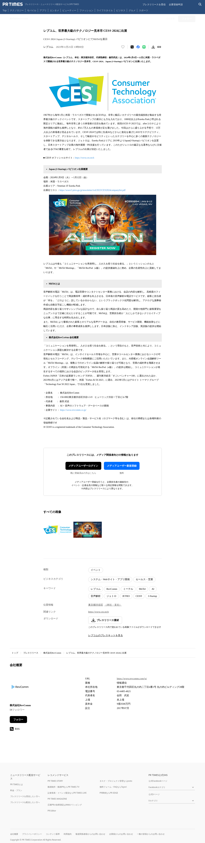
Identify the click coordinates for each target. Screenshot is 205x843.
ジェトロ (111, 596)
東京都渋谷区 (95, 604)
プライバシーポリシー (32, 834)
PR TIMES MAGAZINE (57, 798)
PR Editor (52, 810)
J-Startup (152, 596)
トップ (15, 653)
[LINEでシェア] (144, 47)
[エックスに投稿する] (132, 47)
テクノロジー (17, 10)
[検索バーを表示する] (200, 4)
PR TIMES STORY (55, 781)
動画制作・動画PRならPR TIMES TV (63, 786)
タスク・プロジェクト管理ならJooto (116, 781)
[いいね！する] (123, 47)
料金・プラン (16, 790)
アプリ (43, 10)
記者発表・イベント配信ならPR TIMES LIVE (67, 792)
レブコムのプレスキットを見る (105, 635)
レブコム (96, 589)
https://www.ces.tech (84, 158)
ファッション (86, 10)
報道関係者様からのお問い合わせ (90, 834)
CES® (139, 596)
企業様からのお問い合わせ (121, 834)
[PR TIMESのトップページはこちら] (41, 4)
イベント (96, 570)
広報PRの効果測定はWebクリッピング (65, 804)
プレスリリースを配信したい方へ (25, 802)
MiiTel (142, 589)
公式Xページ (154, 794)
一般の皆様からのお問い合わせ (151, 834)
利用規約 (68, 834)
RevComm (112, 589)
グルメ (132, 10)
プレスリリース (30, 653)
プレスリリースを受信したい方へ (25, 796)
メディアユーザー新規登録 (122, 465)
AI (153, 589)
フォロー (18, 719)
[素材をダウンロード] (153, 47)
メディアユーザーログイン (83, 465)
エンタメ (54, 10)
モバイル (31, 10)
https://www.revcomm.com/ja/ (132, 678)
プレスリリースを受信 (154, 4)
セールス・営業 (144, 579)
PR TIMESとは (16, 784)
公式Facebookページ (158, 781)
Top (5, 10)
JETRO (126, 596)
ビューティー (69, 10)
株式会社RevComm (52, 653)
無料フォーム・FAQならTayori (113, 786)
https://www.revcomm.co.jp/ (73, 410)
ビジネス (120, 10)
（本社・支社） (113, 604)
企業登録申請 (176, 4)
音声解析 (96, 596)
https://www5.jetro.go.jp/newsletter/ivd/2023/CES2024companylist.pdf (93, 190)
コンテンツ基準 (53, 834)
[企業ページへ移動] (20, 688)
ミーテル (128, 589)
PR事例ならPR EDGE (109, 792)
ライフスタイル (105, 10)
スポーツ (143, 10)
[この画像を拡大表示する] (57, 530)
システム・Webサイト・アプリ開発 (110, 579)
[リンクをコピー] (159, 47)
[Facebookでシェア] (138, 47)
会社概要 (14, 834)
